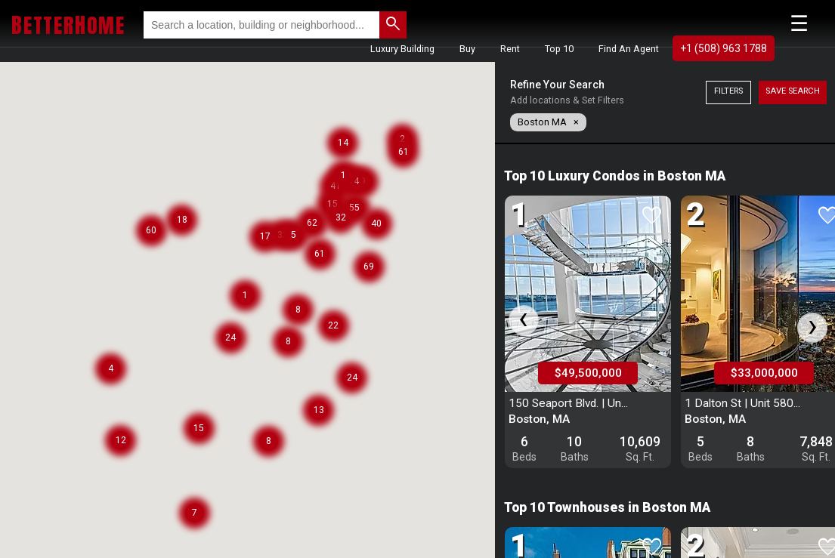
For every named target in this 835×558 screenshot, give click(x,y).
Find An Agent (628, 48)
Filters (728, 91)
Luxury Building (402, 48)
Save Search (792, 91)
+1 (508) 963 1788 (723, 48)
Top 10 (559, 48)
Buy (467, 48)
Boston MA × (548, 122)
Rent (510, 48)
